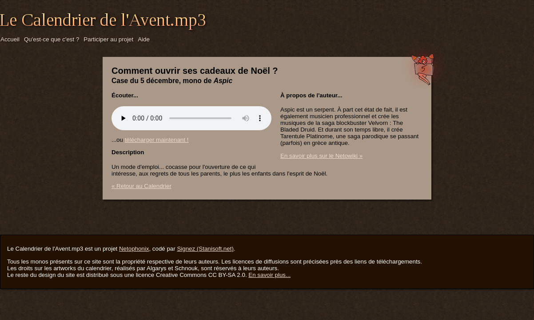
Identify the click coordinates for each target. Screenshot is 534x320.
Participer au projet (108, 39)
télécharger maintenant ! (157, 139)
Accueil (10, 39)
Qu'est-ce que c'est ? (51, 39)
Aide (144, 39)
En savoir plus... (269, 275)
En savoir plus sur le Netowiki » (321, 155)
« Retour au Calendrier (141, 186)
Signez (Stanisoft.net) (205, 248)
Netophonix (134, 248)
